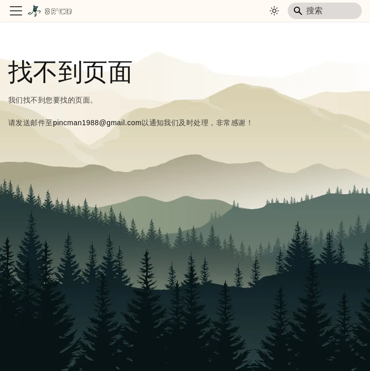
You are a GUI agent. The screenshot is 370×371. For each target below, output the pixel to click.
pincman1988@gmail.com (97, 123)
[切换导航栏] (16, 11)
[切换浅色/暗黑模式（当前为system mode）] (274, 11)
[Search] (325, 11)
